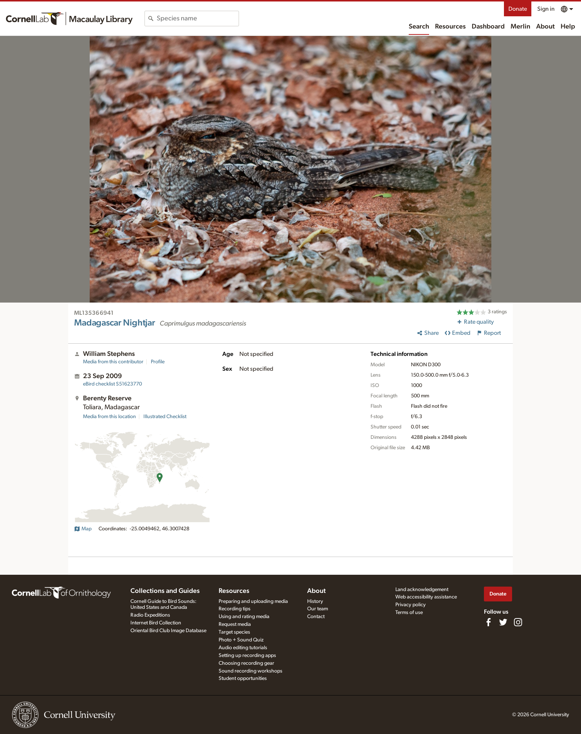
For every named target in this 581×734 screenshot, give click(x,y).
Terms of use (409, 612)
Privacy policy (410, 604)
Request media (235, 624)
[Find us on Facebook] (488, 622)
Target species (234, 632)
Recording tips (234, 608)
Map (83, 528)
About (545, 26)
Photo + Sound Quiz (241, 640)
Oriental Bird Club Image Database (168, 630)
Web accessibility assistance (426, 597)
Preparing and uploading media (253, 601)
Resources (450, 26)
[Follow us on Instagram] (518, 622)
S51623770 (112, 384)
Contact (316, 616)
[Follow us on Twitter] (503, 622)
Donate (517, 9)
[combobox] (198, 18)
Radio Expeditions (150, 615)
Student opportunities (243, 678)
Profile (158, 361)
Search (419, 26)
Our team (317, 608)
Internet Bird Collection (155, 622)
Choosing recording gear (246, 663)
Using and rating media (244, 616)
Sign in (546, 9)
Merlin (520, 26)
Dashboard (488, 26)
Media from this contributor (113, 361)
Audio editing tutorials (243, 647)
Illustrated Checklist (164, 416)
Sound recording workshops (250, 671)
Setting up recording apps (247, 655)
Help (568, 26)
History (315, 601)
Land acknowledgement (421, 589)
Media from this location (109, 416)
